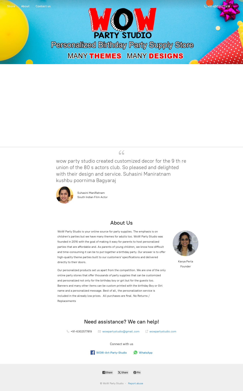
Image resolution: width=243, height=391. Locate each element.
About (25, 6)
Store (11, 6)
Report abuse (135, 383)
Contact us (43, 6)
